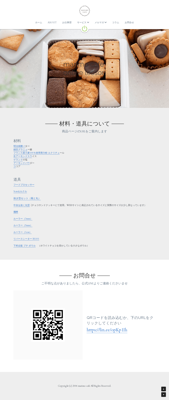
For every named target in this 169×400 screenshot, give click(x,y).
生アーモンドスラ (22, 156)
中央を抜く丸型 (21, 205)
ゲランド (18, 159)
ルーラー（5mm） (22, 225)
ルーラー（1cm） (22, 232)
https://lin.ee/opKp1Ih (107, 330)
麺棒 (15, 211)
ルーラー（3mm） (22, 218)
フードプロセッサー (23, 184)
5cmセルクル (20, 191)
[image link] (84, 28)
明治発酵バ (19, 146)
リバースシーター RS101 (26, 238)
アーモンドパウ (21, 163)
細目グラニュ (20, 149)
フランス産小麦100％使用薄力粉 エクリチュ (36, 152)
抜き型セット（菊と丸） (27, 198)
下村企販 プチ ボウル (24, 245)
